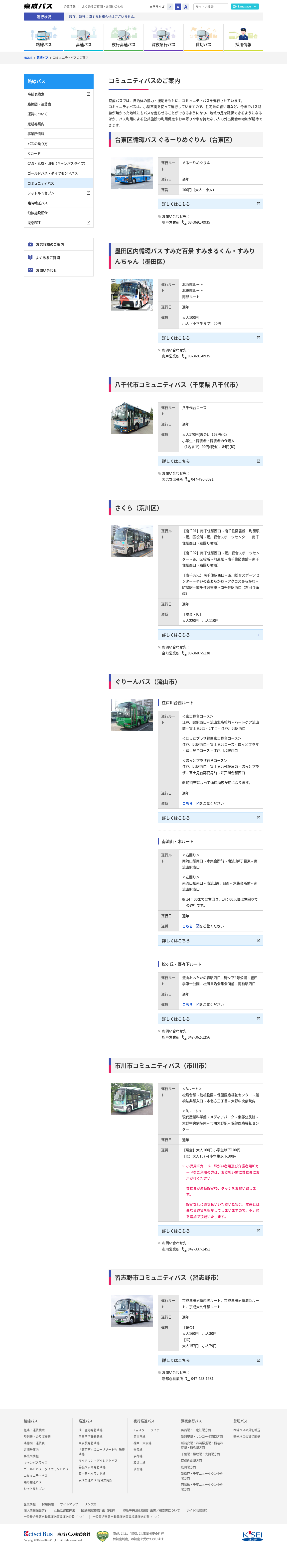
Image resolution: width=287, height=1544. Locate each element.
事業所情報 (35, 133)
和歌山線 (139, 1457)
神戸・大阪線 (142, 1438)
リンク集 (90, 1499)
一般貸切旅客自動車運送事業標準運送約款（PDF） (127, 1512)
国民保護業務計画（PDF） (99, 1505)
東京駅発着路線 (89, 1438)
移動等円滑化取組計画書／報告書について (151, 1505)
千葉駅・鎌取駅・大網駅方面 (200, 1449)
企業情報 (70, 6)
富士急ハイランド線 (92, 1468)
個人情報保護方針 (36, 1505)
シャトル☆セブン (40, 192)
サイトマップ (69, 1499)
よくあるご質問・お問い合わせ (103, 6)
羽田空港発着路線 (91, 1431)
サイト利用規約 (196, 1505)
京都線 (138, 1451)
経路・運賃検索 (34, 1425)
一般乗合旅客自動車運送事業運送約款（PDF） (55, 1512)
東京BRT (33, 222)
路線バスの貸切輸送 (246, 1425)
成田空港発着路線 (91, 1425)
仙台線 (138, 1464)
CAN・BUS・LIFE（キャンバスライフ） (57, 163)
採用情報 (48, 1499)
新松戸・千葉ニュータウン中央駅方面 (202, 1470)
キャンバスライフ (36, 1457)
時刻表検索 (35, 93)
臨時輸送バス (37, 202)
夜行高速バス (144, 1415)
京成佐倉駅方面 (191, 1455)
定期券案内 (35, 123)
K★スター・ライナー (148, 1425)
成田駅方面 (188, 1462)
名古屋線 (139, 1431)
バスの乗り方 (37, 143)
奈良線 (138, 1444)
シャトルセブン (34, 1483)
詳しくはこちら (176, 204)
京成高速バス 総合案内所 (95, 1475)
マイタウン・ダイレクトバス (98, 1455)
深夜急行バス (191, 1415)
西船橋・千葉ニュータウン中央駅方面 (202, 1481)
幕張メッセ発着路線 (92, 1462)
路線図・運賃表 (39, 103)
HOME (28, 57)
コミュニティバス (40, 183)
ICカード (33, 153)
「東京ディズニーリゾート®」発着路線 (102, 1446)
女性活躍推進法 (64, 1505)
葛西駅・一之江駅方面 (196, 1425)
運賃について (37, 113)
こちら (187, 800)
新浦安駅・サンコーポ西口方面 (202, 1431)
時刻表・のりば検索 (37, 1431)
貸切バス (240, 1415)
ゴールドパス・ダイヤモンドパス (52, 173)
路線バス (43, 57)
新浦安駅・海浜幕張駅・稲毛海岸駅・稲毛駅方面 (202, 1440)
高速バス (86, 1415)
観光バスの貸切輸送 (246, 1431)
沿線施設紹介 (37, 212)
